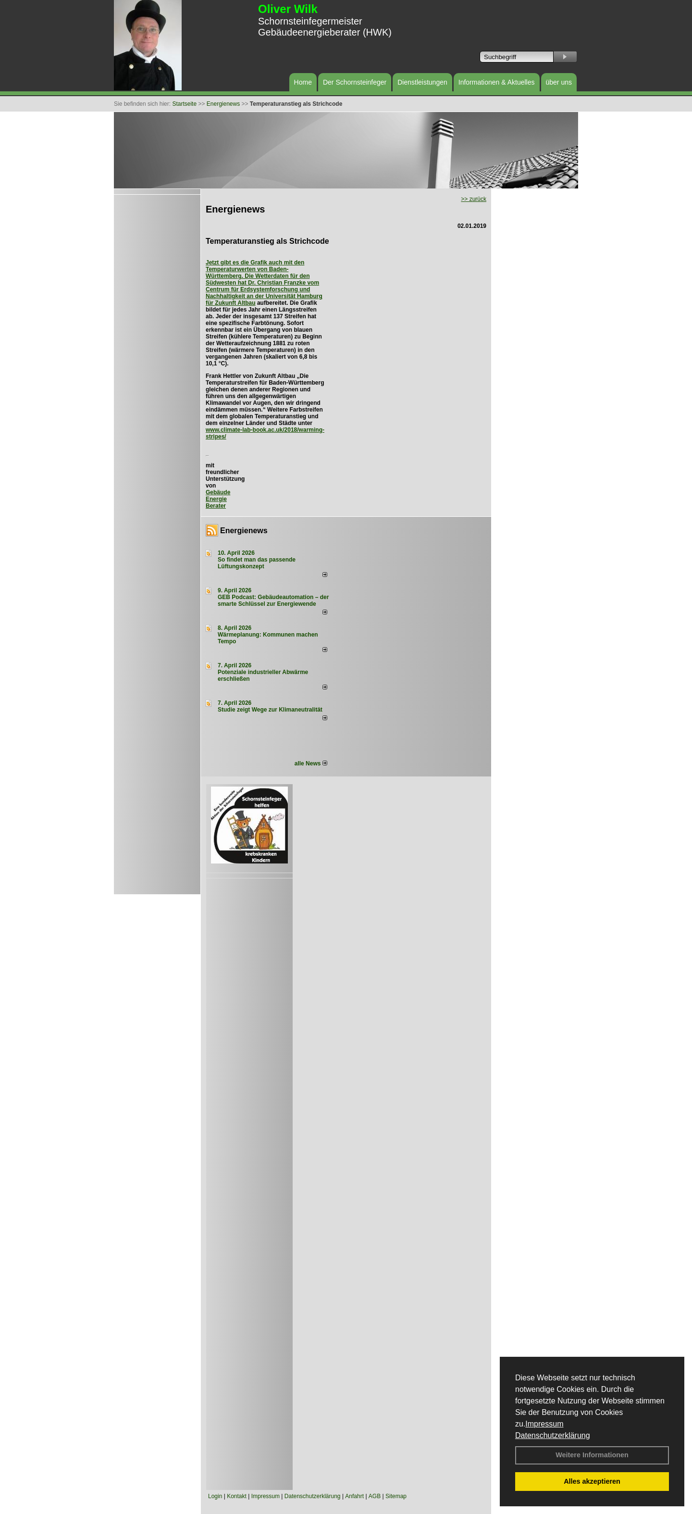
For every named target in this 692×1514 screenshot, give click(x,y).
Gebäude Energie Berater (218, 499)
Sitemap (396, 1496)
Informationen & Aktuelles (496, 82)
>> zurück (473, 199)
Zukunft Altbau (235, 303)
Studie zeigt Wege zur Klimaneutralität (270, 709)
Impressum (544, 1424)
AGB (375, 1496)
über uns (559, 82)
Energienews (244, 530)
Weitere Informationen (592, 1455)
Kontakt (237, 1496)
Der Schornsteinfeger (354, 82)
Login (215, 1496)
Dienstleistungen (422, 82)
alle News (311, 763)
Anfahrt (354, 1496)
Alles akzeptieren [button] (592, 1481)
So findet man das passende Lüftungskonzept (257, 563)
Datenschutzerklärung (552, 1435)
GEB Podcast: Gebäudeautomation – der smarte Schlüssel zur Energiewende (273, 600)
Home (303, 82)
